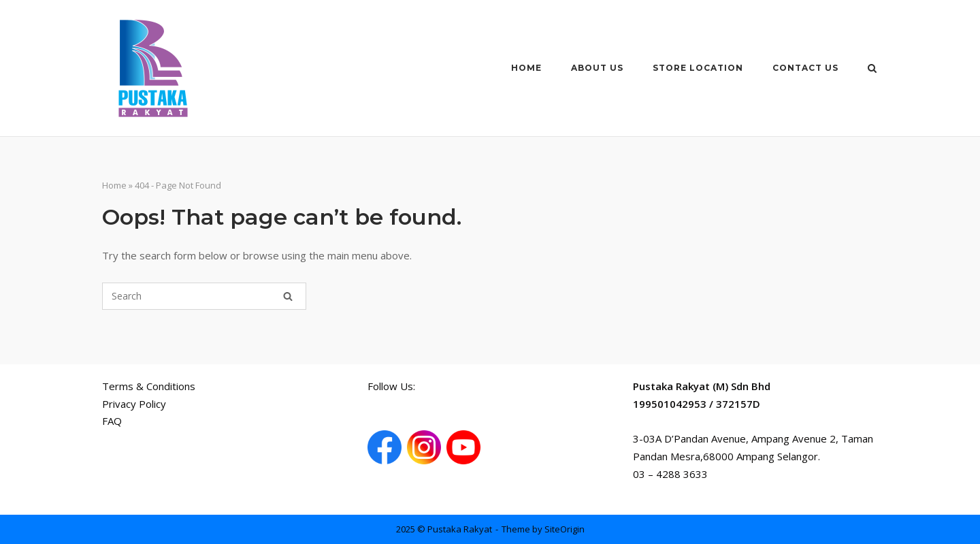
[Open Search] (872, 69)
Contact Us (805, 68)
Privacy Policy (134, 404)
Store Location (698, 68)
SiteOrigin (564, 529)
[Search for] (204, 296)
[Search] (288, 296)
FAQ (112, 421)
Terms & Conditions (148, 386)
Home (526, 68)
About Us (597, 68)
